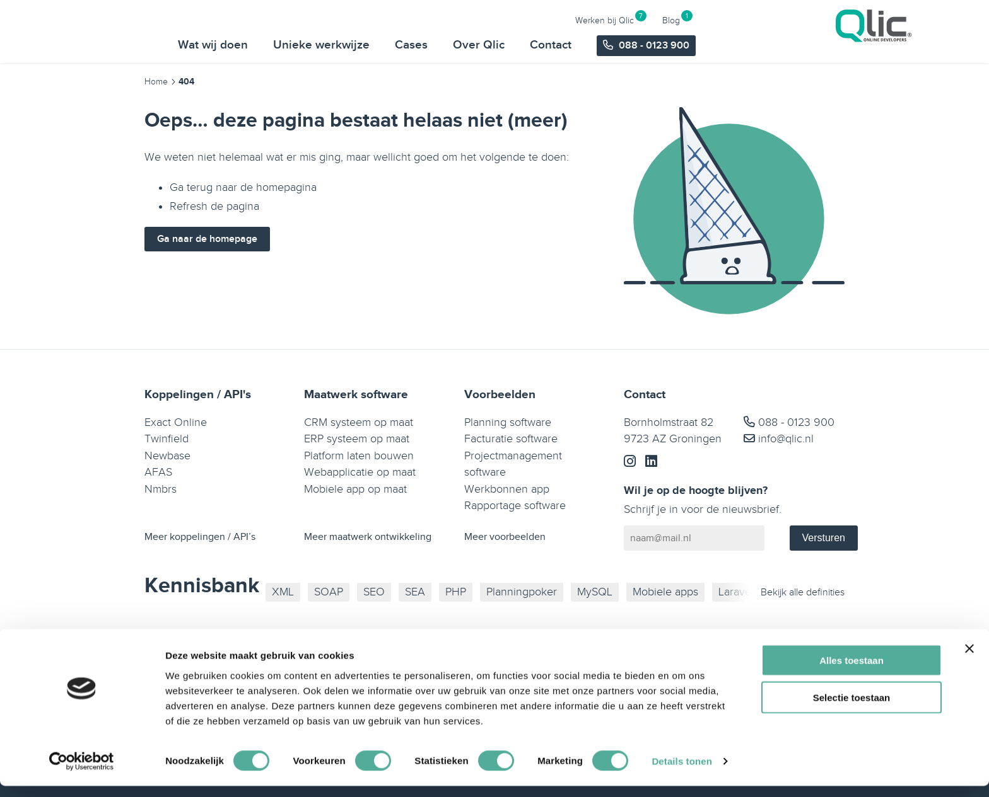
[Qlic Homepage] (141, 30)
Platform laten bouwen (359, 455)
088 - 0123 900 (789, 422)
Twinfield (166, 438)
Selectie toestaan (852, 708)
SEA (415, 592)
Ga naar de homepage (207, 239)
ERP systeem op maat (356, 438)
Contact (752, 45)
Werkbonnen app (506, 489)
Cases (613, 45)
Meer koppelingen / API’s (199, 537)
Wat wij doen (415, 45)
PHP (455, 592)
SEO (374, 592)
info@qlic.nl (779, 438)
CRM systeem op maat (358, 422)
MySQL (594, 592)
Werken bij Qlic (806, 19)
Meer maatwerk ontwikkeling (367, 537)
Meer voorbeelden (505, 537)
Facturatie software (511, 438)
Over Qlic (680, 45)
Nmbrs (160, 489)
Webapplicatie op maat (360, 472)
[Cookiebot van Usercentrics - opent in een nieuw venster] (81, 772)
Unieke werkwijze (523, 45)
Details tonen (681, 772)
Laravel (736, 592)
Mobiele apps (665, 592)
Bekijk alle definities (803, 593)
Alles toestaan (851, 671)
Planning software (507, 422)
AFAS (158, 472)
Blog (873, 19)
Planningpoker (521, 592)
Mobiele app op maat (355, 489)
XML (283, 592)
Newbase (167, 455)
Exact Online (175, 422)
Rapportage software (515, 505)
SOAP (328, 592)
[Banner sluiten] (969, 659)
